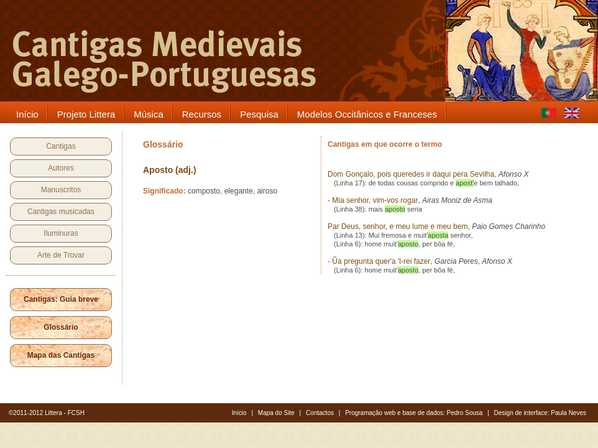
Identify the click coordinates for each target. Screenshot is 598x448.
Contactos (320, 412)
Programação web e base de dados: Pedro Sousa (413, 412)
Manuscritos (61, 189)
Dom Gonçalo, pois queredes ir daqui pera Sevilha (411, 174)
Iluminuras (61, 233)
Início (239, 412)
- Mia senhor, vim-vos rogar (373, 200)
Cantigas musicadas (60, 211)
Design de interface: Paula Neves (540, 412)
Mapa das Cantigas (61, 355)
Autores (60, 168)
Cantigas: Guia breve (61, 299)
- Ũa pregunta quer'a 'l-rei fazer (379, 261)
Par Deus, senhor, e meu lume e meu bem (397, 226)
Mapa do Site (276, 412)
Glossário (61, 327)
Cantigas (60, 146)
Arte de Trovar (61, 255)
